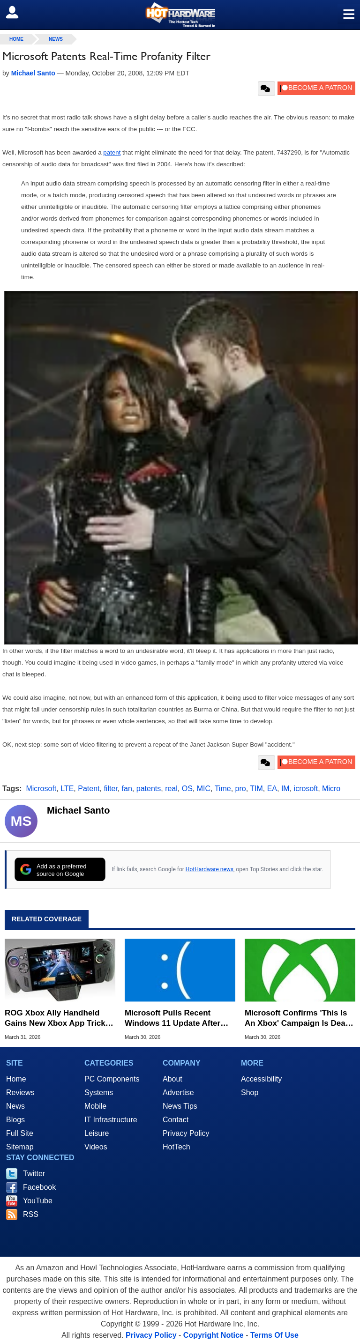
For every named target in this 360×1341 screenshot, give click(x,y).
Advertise (178, 1093)
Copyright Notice (213, 1335)
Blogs (15, 1120)
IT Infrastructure (110, 1120)
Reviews (20, 1093)
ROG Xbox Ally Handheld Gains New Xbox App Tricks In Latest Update (57, 1018)
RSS (30, 1214)
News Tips (180, 1106)
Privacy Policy (186, 1133)
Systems (98, 1093)
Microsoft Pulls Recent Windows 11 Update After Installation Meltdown (172, 1018)
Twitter (34, 1174)
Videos (95, 1147)
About (172, 1079)
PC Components (111, 1079)
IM (285, 789)
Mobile (95, 1106)
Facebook (39, 1187)
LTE (67, 789)
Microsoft (41, 789)
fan (127, 789)
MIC (203, 789)
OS (187, 789)
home (16, 39)
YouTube (37, 1201)
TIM (256, 789)
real (171, 789)
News (56, 39)
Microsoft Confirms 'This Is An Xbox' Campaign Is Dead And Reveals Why (297, 1018)
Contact (175, 1120)
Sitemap (20, 1147)
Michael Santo (78, 810)
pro (240, 789)
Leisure (96, 1133)
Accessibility (261, 1079)
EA (272, 789)
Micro (331, 789)
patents (148, 789)
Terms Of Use (274, 1335)
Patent (88, 789)
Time (223, 789)
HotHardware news (209, 869)
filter (110, 789)
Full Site (19, 1133)
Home (16, 1079)
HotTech (176, 1147)
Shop (249, 1093)
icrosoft (306, 789)
